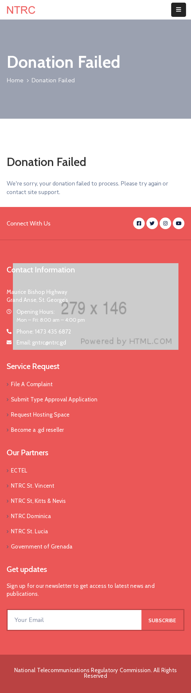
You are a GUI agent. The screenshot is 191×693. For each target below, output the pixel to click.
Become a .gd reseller (37, 430)
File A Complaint (32, 384)
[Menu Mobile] (178, 10)
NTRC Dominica (31, 516)
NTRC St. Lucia (29, 531)
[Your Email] (74, 620)
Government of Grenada (41, 546)
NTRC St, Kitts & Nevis (38, 501)
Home (15, 80)
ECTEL (19, 470)
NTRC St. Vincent (32, 485)
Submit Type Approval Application (54, 399)
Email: (41, 342)
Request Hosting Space (40, 414)
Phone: (44, 331)
